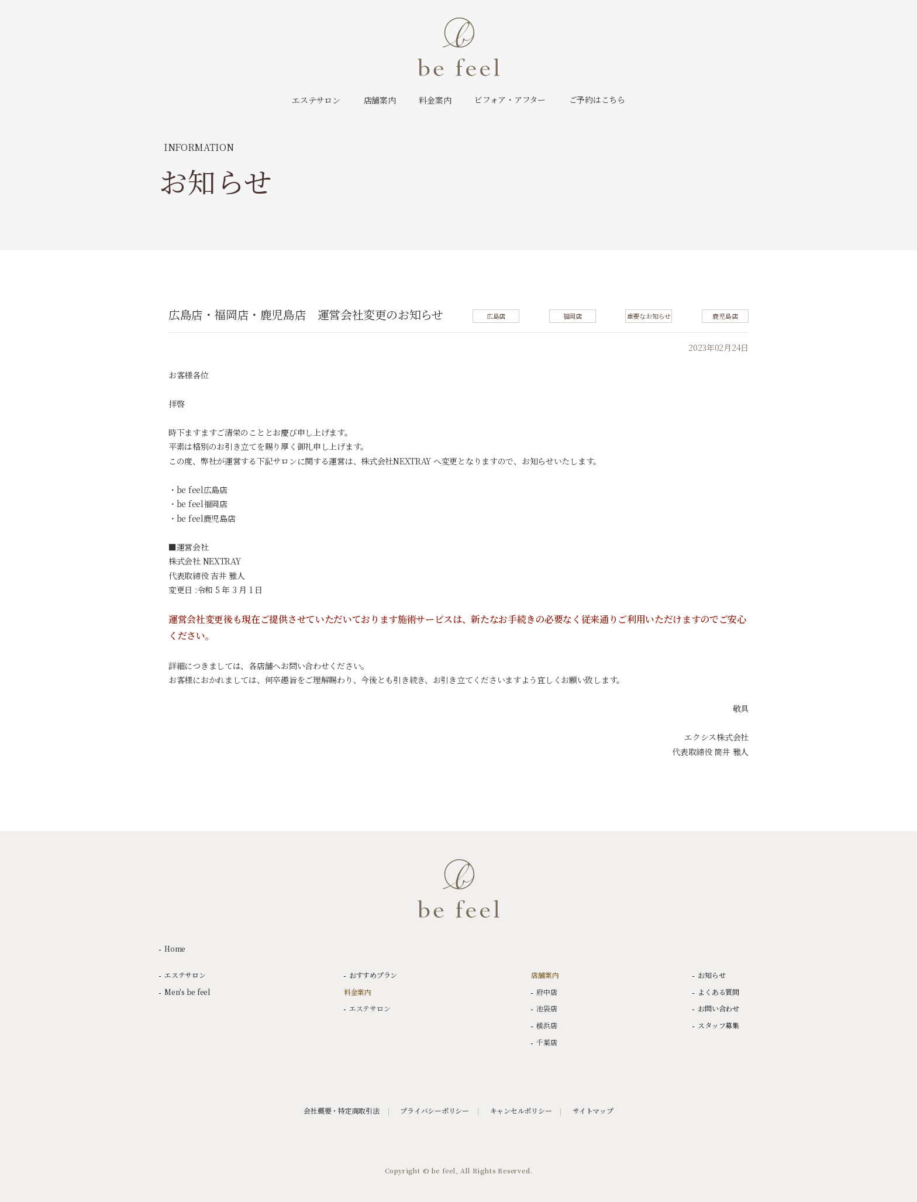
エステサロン (185, 975)
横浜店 (546, 1025)
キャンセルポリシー (521, 1110)
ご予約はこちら (597, 99)
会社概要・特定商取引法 (341, 1110)
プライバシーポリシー (434, 1110)
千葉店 (546, 1042)
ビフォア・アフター (509, 99)
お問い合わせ (718, 1008)
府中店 (546, 992)
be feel (458, 47)
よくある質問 (718, 992)
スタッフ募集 (718, 1025)
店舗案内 (545, 975)
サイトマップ (593, 1110)
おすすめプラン (373, 975)
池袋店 (546, 1008)
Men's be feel (187, 992)
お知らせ (711, 975)
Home (174, 948)
